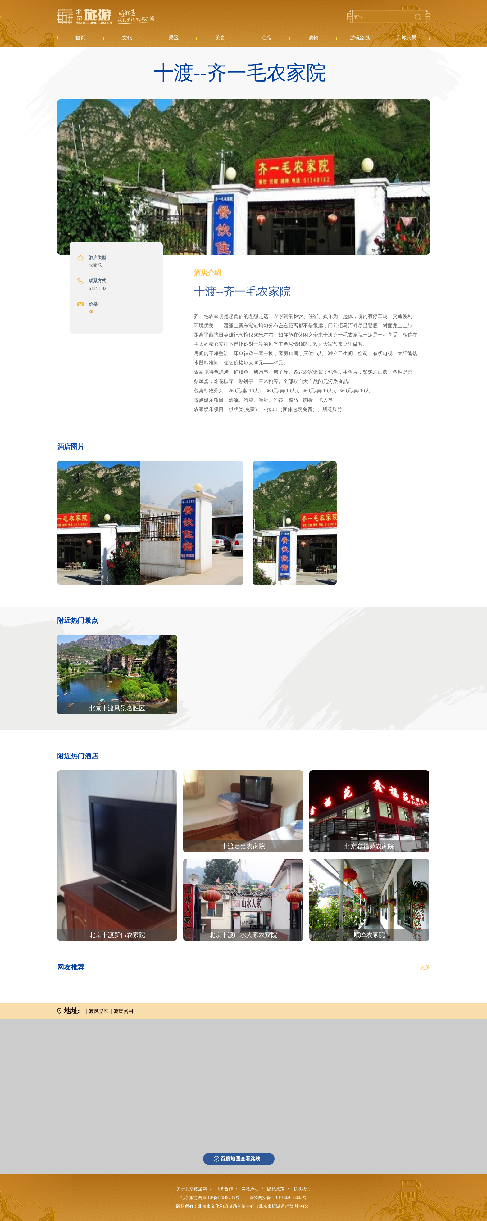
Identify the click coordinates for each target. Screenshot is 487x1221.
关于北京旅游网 (191, 1189)
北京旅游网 (106, 16)
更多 (425, 967)
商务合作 (224, 1189)
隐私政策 (275, 1189)
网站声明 (250, 1189)
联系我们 (302, 1189)
